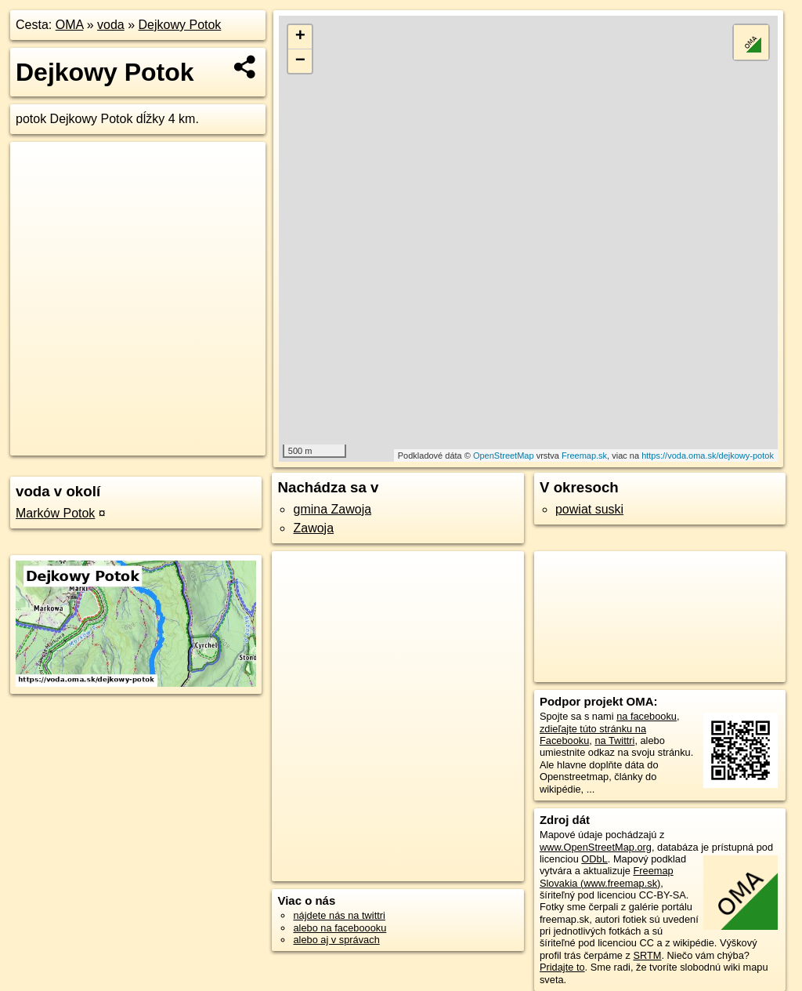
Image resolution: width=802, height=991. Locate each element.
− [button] (300, 61)
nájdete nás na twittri (339, 915)
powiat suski (589, 509)
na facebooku (646, 716)
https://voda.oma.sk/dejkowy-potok (707, 455)
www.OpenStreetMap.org (596, 847)
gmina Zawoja (332, 509)
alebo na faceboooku (339, 928)
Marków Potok (55, 513)
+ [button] (300, 37)
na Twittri (614, 740)
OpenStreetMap (503, 455)
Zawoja (313, 528)
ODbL (594, 859)
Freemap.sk (584, 455)
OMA (70, 24)
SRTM (647, 955)
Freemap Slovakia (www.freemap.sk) (607, 876)
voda (111, 24)
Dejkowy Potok (180, 24)
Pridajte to (562, 967)
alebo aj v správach (336, 940)
